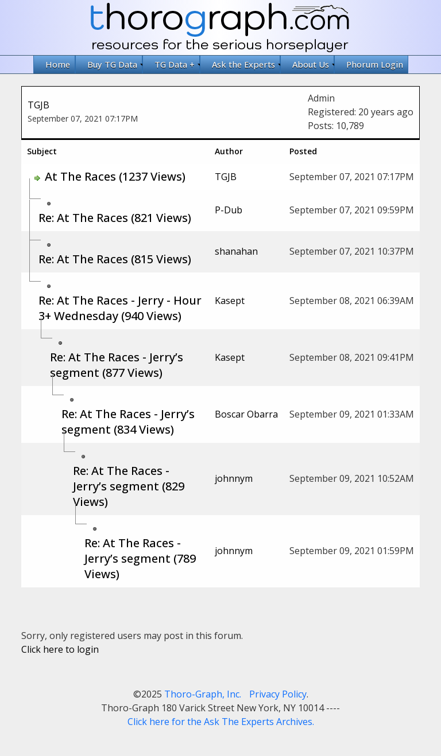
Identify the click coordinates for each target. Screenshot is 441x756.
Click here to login (60, 649)
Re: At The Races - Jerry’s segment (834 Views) (128, 421)
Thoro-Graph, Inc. (202, 694)
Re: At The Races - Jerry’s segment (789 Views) (140, 558)
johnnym (234, 478)
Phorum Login (374, 64)
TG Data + (177, 64)
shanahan (236, 251)
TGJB (38, 105)
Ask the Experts (246, 64)
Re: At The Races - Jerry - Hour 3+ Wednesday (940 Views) (120, 308)
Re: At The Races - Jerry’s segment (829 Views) (128, 486)
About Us (313, 64)
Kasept (230, 300)
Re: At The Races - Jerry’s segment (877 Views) (116, 364)
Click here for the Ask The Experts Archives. (220, 721)
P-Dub (228, 210)
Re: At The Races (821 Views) (114, 217)
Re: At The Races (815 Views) (114, 259)
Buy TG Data (114, 64)
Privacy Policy (278, 694)
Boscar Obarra (246, 414)
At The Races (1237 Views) (115, 176)
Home (57, 64)
